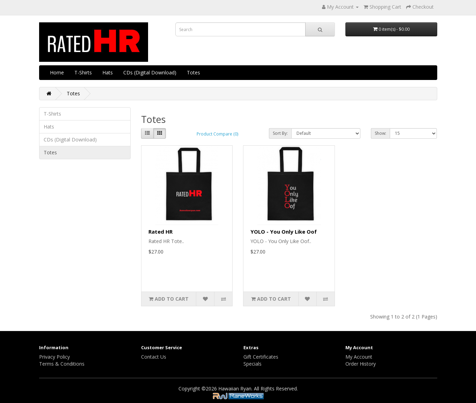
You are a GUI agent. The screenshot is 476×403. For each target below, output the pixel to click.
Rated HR (160, 231)
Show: (380, 133)
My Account (358, 356)
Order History (360, 363)
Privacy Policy (54, 356)
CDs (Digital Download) (149, 72)
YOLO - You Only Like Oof (283, 231)
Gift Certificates (260, 356)
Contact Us (153, 356)
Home (57, 72)
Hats (107, 72)
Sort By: (280, 133)
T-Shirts (83, 72)
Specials (252, 363)
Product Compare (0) (217, 134)
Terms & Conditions (62, 363)
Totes (193, 72)
